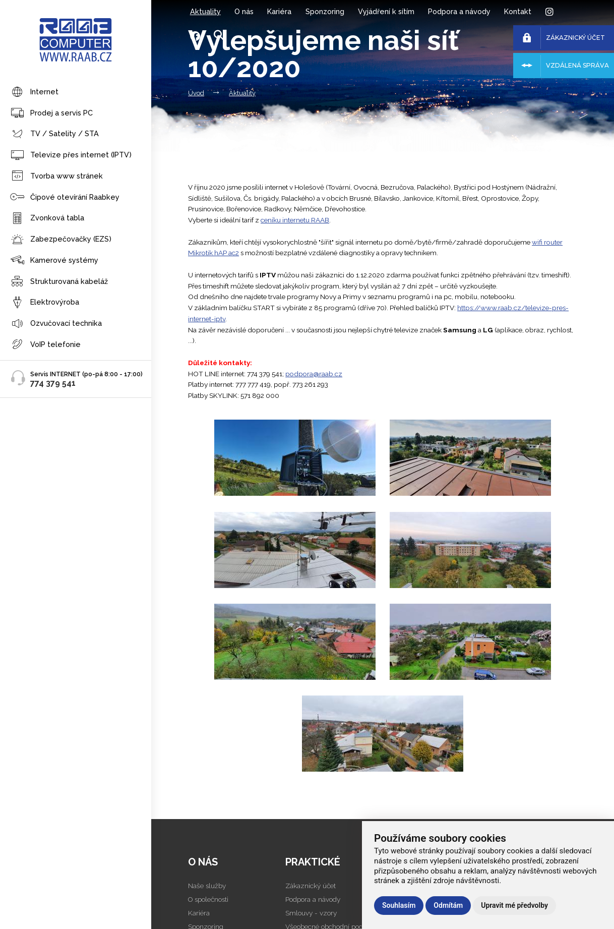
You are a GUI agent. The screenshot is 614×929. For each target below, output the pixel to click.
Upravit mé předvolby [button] (514, 905)
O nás (244, 11)
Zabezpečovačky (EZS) (60, 240)
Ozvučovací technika (56, 324)
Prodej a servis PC (51, 113)
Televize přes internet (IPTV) (71, 155)
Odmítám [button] (448, 905)
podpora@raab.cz (313, 374)
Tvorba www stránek (56, 176)
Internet (34, 92)
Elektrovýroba (44, 303)
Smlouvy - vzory (311, 913)
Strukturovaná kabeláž (59, 281)
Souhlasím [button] (398, 905)
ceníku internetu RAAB (295, 220)
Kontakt (517, 11)
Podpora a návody (459, 11)
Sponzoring (324, 11)
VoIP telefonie (45, 344)
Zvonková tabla (47, 218)
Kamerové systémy (54, 260)
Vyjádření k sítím (386, 11)
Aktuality (205, 11)
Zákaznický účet (310, 886)
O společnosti (208, 899)
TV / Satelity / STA (54, 134)
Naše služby (207, 886)
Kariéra (279, 11)
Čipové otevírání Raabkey (64, 197)
